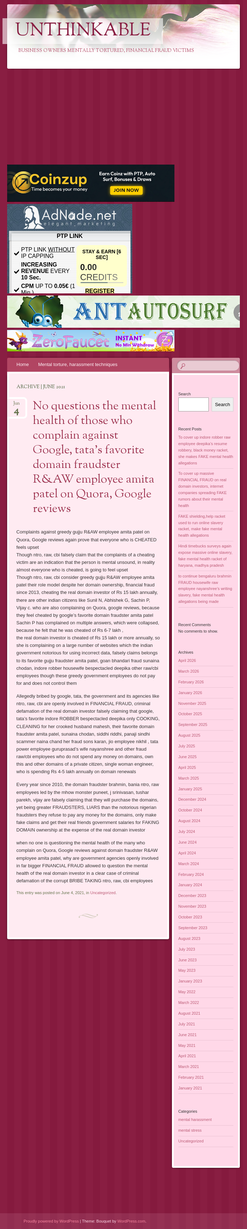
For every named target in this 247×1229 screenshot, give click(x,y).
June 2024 (187, 842)
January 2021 (190, 1088)
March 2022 (188, 1002)
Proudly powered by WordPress (51, 1221)
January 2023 (190, 981)
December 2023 (192, 895)
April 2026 (187, 660)
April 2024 (187, 853)
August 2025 (189, 735)
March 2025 (188, 778)
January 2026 (190, 693)
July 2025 (186, 746)
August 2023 (189, 938)
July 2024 (186, 831)
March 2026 (188, 671)
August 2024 (189, 821)
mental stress (190, 1130)
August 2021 (189, 1013)
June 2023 (187, 960)
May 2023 (187, 970)
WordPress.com (131, 1221)
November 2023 (192, 906)
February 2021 (191, 1077)
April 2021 (187, 1056)
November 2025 (192, 703)
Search (184, 394)
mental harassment (195, 1119)
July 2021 (186, 1024)
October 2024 (190, 810)
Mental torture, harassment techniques (78, 364)
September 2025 (192, 724)
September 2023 (192, 928)
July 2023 (186, 949)
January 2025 (190, 789)
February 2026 (191, 682)
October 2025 (190, 714)
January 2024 (190, 885)
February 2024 (191, 874)
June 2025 (187, 757)
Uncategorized (102, 893)
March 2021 (188, 1066)
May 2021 (187, 1045)
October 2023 (190, 917)
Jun (16, 405)
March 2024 (188, 864)
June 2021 (187, 1035)
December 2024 (192, 799)
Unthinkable (82, 31)
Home (22, 364)
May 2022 (187, 992)
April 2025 (187, 767)
